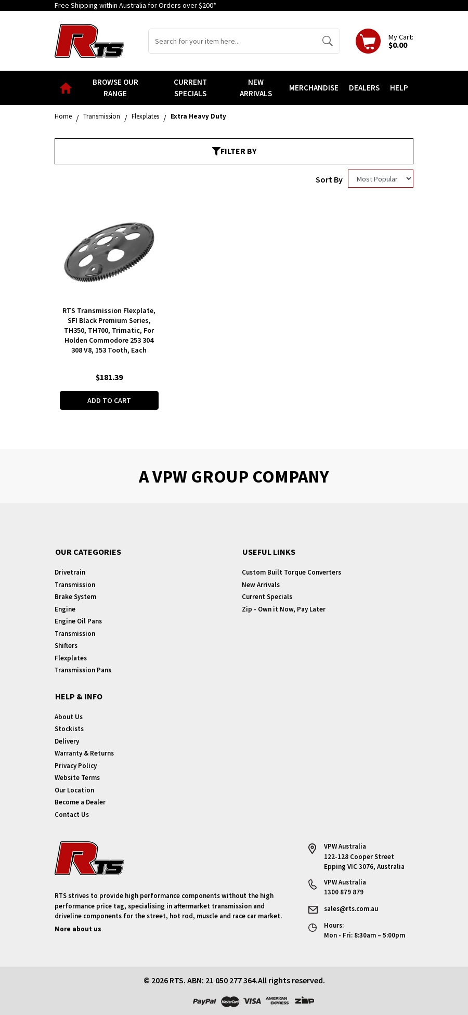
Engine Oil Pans (78, 621)
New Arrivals (256, 88)
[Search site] (327, 41)
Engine (65, 609)
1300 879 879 (343, 892)
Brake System (75, 596)
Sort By (329, 179)
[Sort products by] (380, 179)
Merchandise (314, 88)
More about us (78, 929)
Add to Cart (109, 400)
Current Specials (190, 88)
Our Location (74, 790)
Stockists (69, 728)
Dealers (364, 88)
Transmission (75, 584)
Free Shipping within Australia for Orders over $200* (135, 5)
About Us (69, 716)
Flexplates (71, 658)
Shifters (66, 645)
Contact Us (72, 814)
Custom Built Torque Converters (291, 572)
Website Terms (77, 777)
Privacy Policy (76, 765)
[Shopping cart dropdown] (384, 41)
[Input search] (232, 41)
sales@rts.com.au (351, 908)
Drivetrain (70, 572)
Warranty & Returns (84, 753)
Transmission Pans (83, 670)
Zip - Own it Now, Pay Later (284, 609)
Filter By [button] (234, 151)
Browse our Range (115, 88)
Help (399, 88)
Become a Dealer (80, 802)
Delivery (67, 741)
